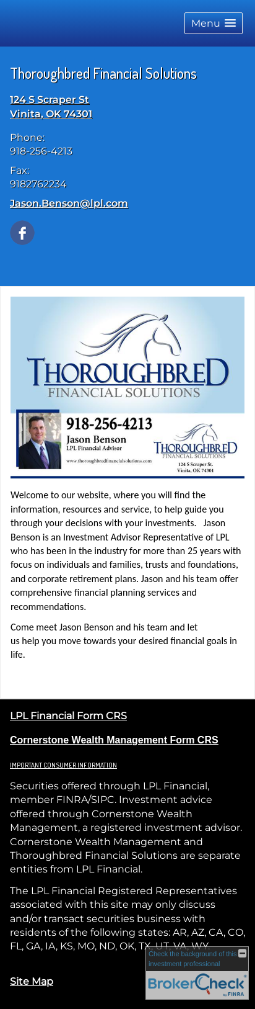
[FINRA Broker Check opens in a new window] (197, 973)
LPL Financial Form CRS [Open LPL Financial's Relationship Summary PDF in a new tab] (68, 716)
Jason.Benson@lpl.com (69, 203)
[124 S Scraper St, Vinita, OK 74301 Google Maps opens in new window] (51, 107)
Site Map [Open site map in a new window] (31, 981)
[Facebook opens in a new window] (22, 232)
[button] (213, 23)
